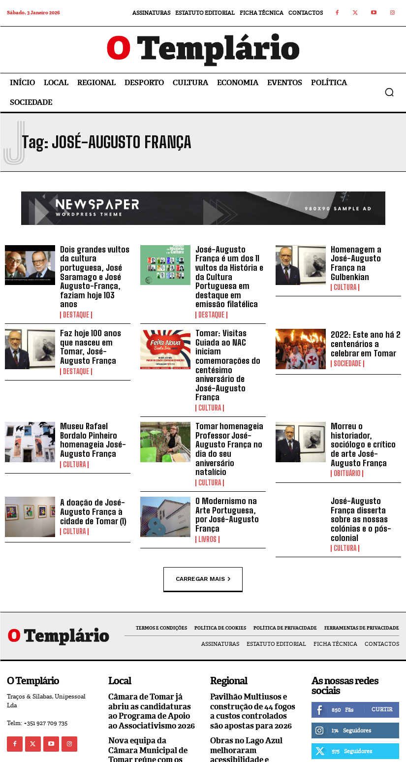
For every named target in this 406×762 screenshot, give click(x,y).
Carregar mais (203, 523)
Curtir (382, 653)
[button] (389, 92)
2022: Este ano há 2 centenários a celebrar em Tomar (362, 331)
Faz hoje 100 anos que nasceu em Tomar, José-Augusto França (95, 331)
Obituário (347, 429)
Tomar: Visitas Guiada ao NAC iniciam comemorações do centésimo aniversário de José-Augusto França (230, 343)
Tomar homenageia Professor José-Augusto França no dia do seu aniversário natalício (229, 410)
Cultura (345, 279)
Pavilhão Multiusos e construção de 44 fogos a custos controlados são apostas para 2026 (252, 654)
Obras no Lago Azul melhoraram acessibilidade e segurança (246, 697)
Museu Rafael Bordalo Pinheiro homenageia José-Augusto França (95, 403)
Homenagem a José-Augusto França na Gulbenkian (364, 260)
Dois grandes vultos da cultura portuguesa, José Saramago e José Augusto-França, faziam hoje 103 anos (93, 271)
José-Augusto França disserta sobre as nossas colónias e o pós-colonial (366, 469)
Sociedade (347, 351)
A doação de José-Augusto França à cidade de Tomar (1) (90, 467)
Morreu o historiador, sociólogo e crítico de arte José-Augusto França (366, 405)
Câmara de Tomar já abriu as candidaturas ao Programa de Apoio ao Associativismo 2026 (151, 654)
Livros (207, 485)
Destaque (76, 302)
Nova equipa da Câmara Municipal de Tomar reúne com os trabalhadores (147, 697)
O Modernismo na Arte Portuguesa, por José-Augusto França (230, 467)
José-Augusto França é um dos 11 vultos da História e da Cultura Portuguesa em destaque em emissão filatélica (230, 271)
